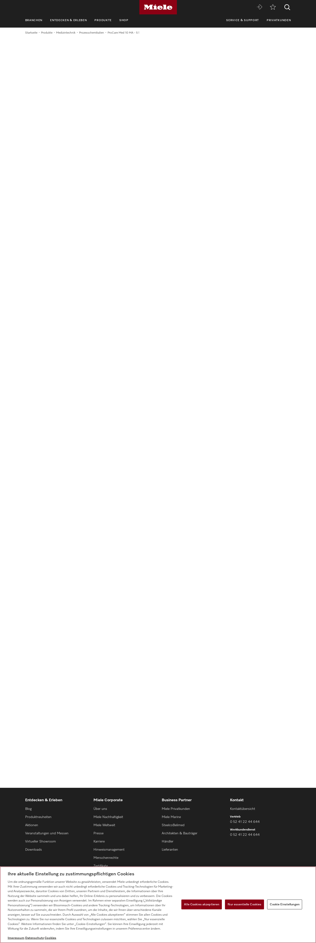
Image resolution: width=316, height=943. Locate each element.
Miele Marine (171, 817)
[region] (158, 904)
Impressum (16, 938)
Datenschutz (34, 938)
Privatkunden (279, 20)
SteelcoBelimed (173, 825)
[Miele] (158, 7)
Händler (167, 841)
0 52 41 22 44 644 (245, 822)
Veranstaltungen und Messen (47, 833)
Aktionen (31, 825)
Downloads (33, 849)
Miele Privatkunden (176, 809)
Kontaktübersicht (242, 809)
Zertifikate (100, 866)
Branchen (34, 20)
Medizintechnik (65, 32)
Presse (98, 833)
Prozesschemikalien (91, 32)
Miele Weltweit (104, 825)
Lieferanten (170, 849)
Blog (28, 809)
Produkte (103, 20)
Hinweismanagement (109, 849)
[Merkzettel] (273, 7)
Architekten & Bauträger (179, 833)
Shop (123, 20)
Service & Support (242, 20)
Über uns (100, 809)
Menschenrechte (105, 858)
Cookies (50, 938)
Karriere (99, 841)
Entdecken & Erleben (68, 20)
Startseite (31, 32)
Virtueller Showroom (40, 841)
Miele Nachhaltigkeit (108, 817)
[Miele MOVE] (259, 7)
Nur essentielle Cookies (244, 904)
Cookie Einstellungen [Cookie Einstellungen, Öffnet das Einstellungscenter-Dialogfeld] (284, 904)
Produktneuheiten (38, 817)
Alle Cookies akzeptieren (201, 904)
